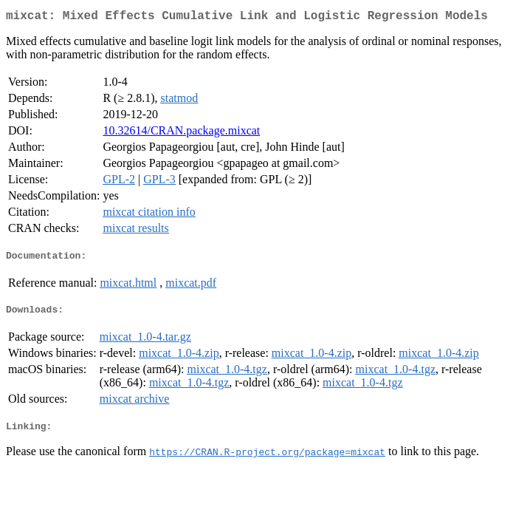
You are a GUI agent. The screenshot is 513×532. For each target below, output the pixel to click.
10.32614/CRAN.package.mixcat (181, 133)
